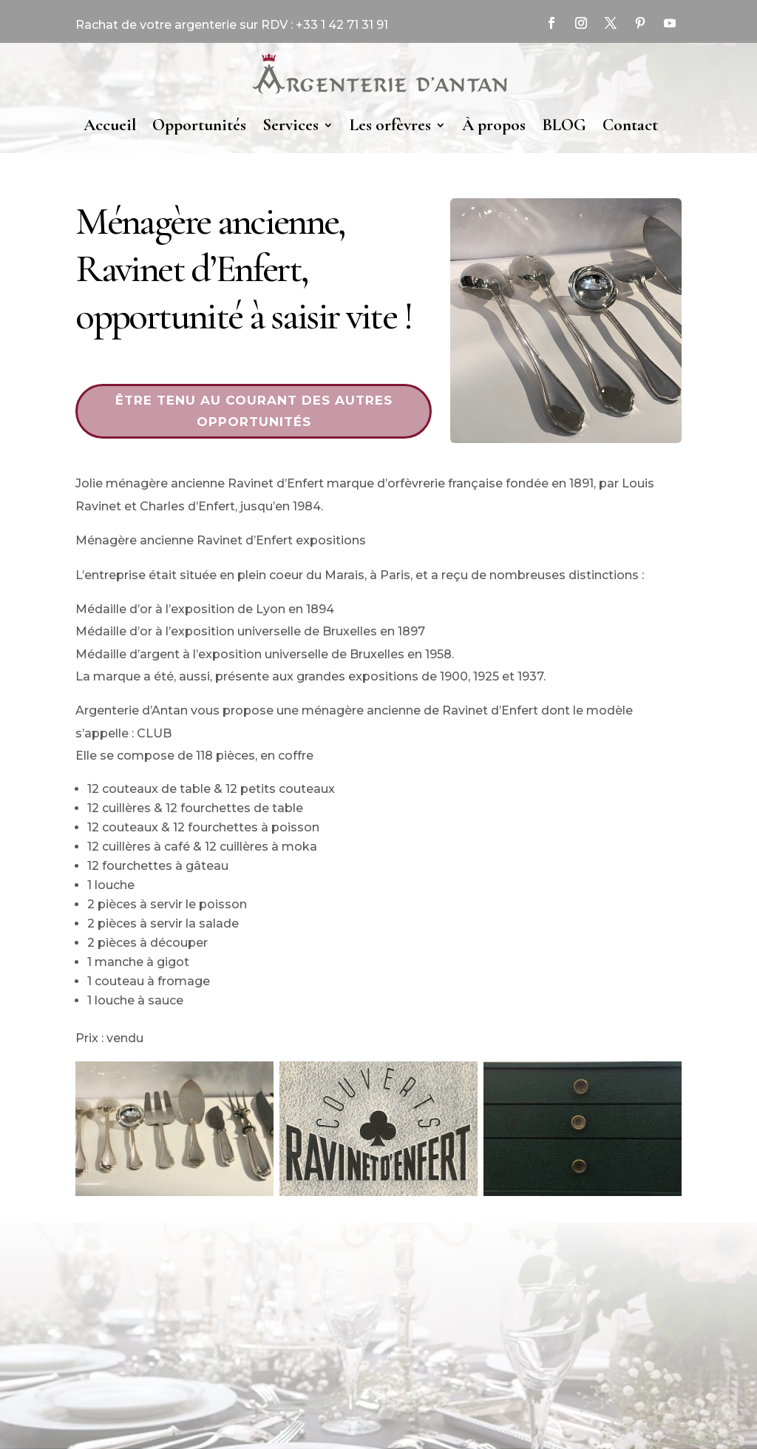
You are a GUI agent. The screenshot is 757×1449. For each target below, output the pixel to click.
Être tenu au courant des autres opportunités (254, 411)
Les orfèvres (390, 125)
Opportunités (199, 125)
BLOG (564, 125)
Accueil (110, 125)
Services (290, 125)
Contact (630, 125)
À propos (494, 125)
